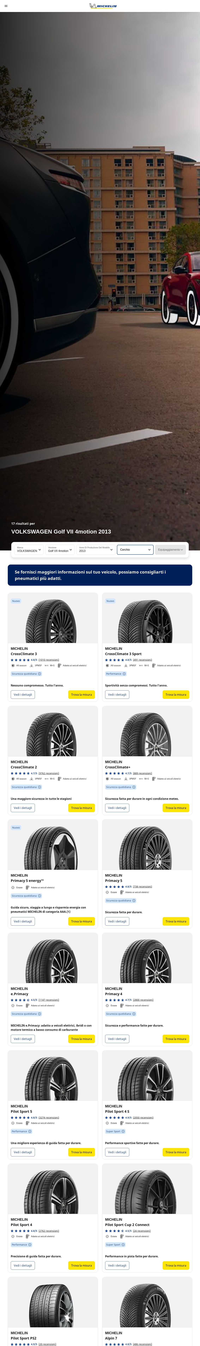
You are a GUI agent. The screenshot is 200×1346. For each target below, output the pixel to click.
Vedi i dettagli (23, 695)
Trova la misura (81, 695)
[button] (39, 550)
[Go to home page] (103, 6)
